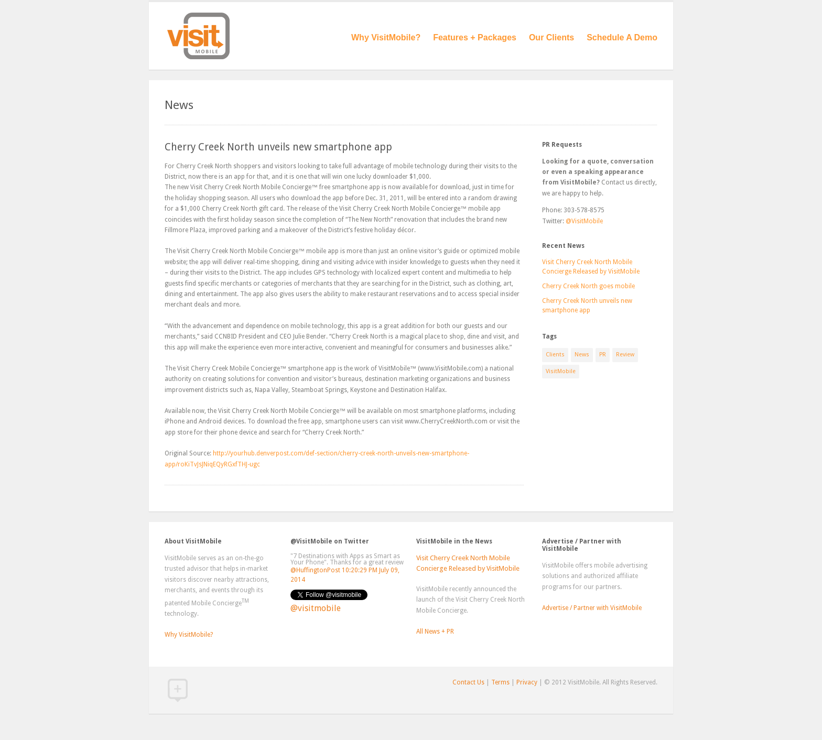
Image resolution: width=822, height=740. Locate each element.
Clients (555, 354)
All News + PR (435, 631)
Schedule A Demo (622, 37)
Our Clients (551, 37)
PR (602, 354)
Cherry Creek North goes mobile (588, 286)
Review (625, 354)
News (582, 354)
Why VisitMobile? (385, 37)
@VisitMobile (584, 221)
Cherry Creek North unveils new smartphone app (278, 147)
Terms (500, 682)
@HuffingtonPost (315, 570)
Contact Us (468, 682)
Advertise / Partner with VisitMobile (592, 608)
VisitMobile (561, 371)
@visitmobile (315, 608)
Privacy (526, 682)
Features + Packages (474, 37)
